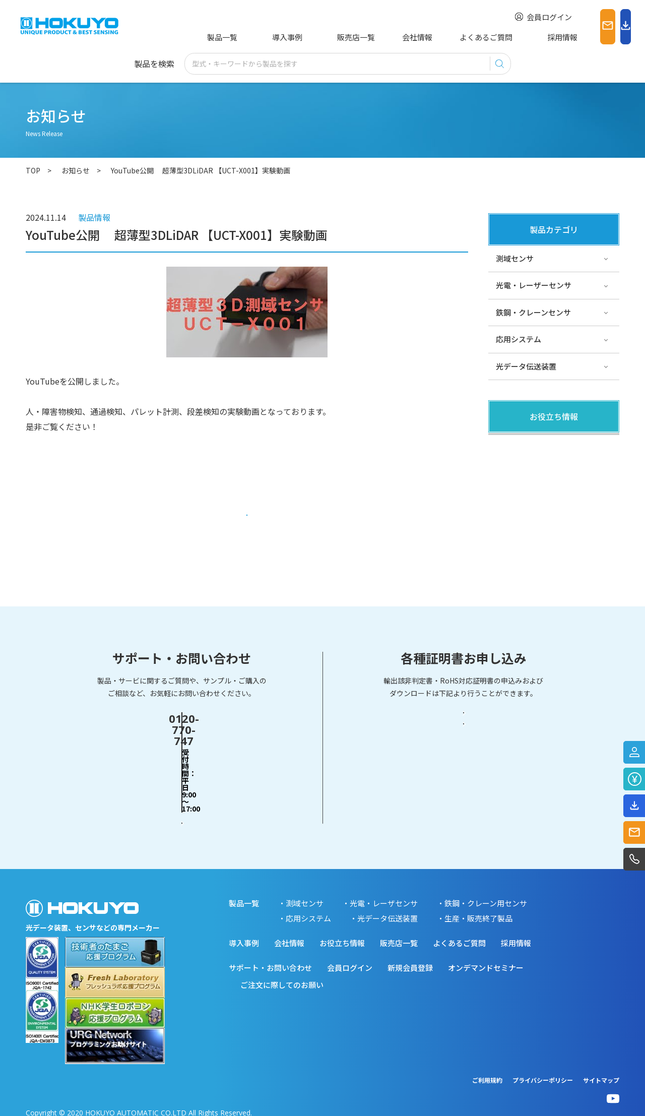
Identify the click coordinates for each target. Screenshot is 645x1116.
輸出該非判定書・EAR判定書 (463, 752)
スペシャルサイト (526, 526)
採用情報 (500, 37)
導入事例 (270, 37)
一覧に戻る (247, 519)
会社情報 (377, 37)
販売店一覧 (324, 37)
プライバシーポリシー (542, 1069)
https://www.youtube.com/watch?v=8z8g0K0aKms (121, 472)
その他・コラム (522, 472)
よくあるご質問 (438, 37)
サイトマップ (601, 1069)
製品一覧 (220, 37)
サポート (511, 499)
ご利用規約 (487, 1069)
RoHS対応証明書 (463, 791)
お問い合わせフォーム (182, 790)
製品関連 (511, 445)
